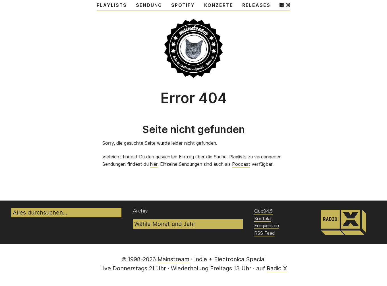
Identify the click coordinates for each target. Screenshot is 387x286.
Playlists (112, 5)
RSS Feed (264, 233)
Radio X (277, 268)
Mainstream (173, 259)
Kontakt (262, 218)
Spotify (183, 5)
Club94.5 (263, 211)
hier (154, 164)
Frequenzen (266, 225)
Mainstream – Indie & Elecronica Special (193, 45)
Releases (256, 5)
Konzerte (218, 5)
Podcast (241, 164)
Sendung (149, 5)
